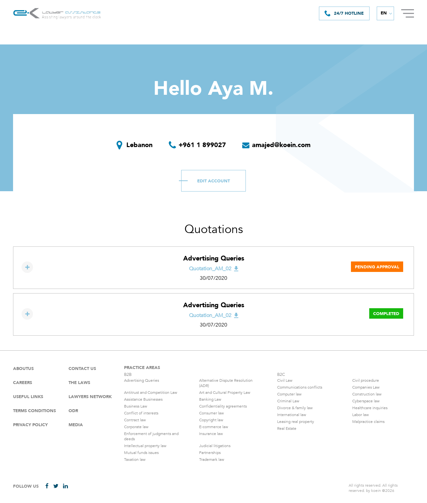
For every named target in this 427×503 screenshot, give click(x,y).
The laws (79, 383)
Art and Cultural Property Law (224, 392)
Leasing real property (295, 421)
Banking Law (210, 399)
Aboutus (23, 369)
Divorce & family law (295, 408)
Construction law (367, 394)
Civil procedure (365, 380)
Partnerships (210, 452)
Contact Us (82, 369)
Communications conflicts (299, 387)
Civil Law (285, 380)
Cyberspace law (366, 401)
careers (22, 383)
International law (291, 414)
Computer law (289, 394)
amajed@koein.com (281, 145)
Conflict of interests (141, 413)
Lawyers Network (90, 397)
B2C (281, 374)
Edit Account (213, 181)
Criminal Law (288, 401)
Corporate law (136, 426)
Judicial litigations (214, 445)
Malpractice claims (368, 421)
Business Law (135, 406)
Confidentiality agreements (223, 406)
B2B (128, 374)
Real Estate (286, 428)
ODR (73, 411)
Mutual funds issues (141, 452)
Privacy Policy (30, 425)
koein (376, 490)
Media (76, 425)
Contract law (135, 420)
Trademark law (211, 459)
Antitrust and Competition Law (150, 392)
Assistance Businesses (143, 399)
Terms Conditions (34, 411)
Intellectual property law (145, 445)
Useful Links (28, 397)
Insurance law (211, 433)
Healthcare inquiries (369, 408)
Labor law (360, 414)
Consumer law (211, 413)
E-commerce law (213, 426)
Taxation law (135, 459)
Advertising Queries (141, 380)
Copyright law (211, 420)
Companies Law (366, 387)
